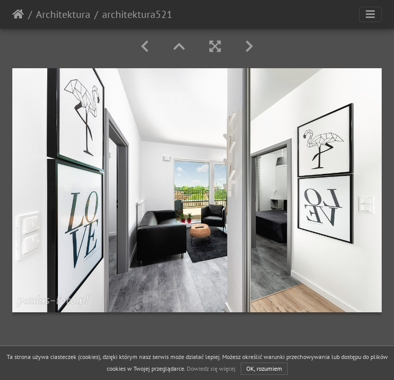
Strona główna (18, 14)
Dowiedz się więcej (211, 368)
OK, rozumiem (264, 368)
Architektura (63, 14)
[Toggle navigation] (370, 14)
